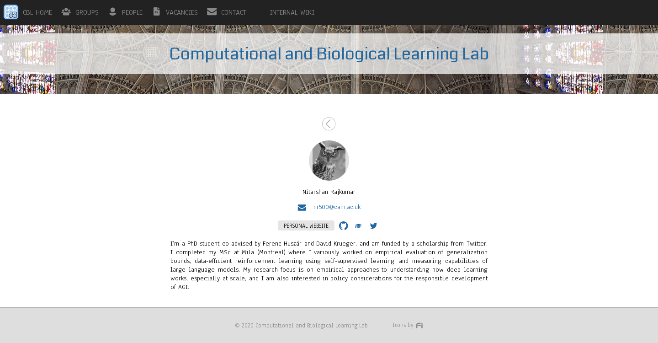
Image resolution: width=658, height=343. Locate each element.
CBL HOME (37, 12)
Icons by (408, 325)
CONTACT (233, 12)
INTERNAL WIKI (292, 12)
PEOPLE (132, 12)
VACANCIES (182, 12)
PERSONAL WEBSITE (306, 226)
